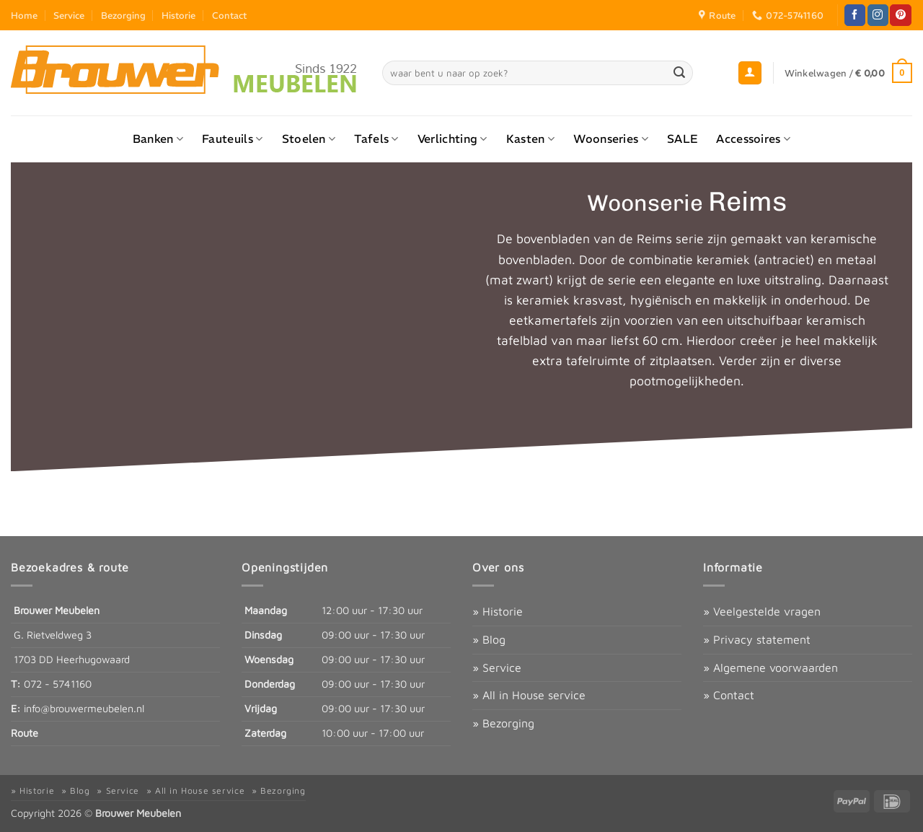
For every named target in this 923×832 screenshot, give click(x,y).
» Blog (488, 639)
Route (24, 733)
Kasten (530, 138)
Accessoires (753, 138)
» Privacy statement (757, 639)
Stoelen (309, 138)
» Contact (728, 694)
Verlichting (452, 138)
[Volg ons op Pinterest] (900, 15)
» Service (496, 667)
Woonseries (610, 138)
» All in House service (529, 694)
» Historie (497, 611)
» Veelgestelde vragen (762, 611)
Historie (178, 15)
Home (24, 15)
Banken (158, 138)
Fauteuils (232, 138)
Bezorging (123, 15)
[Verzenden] (679, 73)
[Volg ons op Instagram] (877, 15)
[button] (749, 73)
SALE (682, 138)
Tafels (376, 138)
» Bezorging (503, 723)
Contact (229, 15)
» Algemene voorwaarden (770, 667)
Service (68, 15)
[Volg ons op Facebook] (854, 15)
